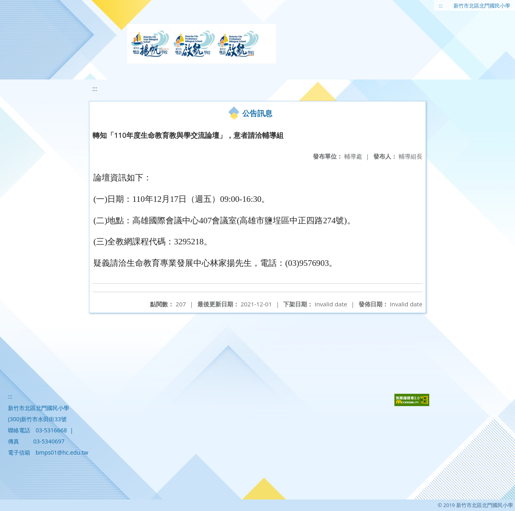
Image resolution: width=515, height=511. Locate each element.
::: (441, 5)
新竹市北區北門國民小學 (481, 5)
